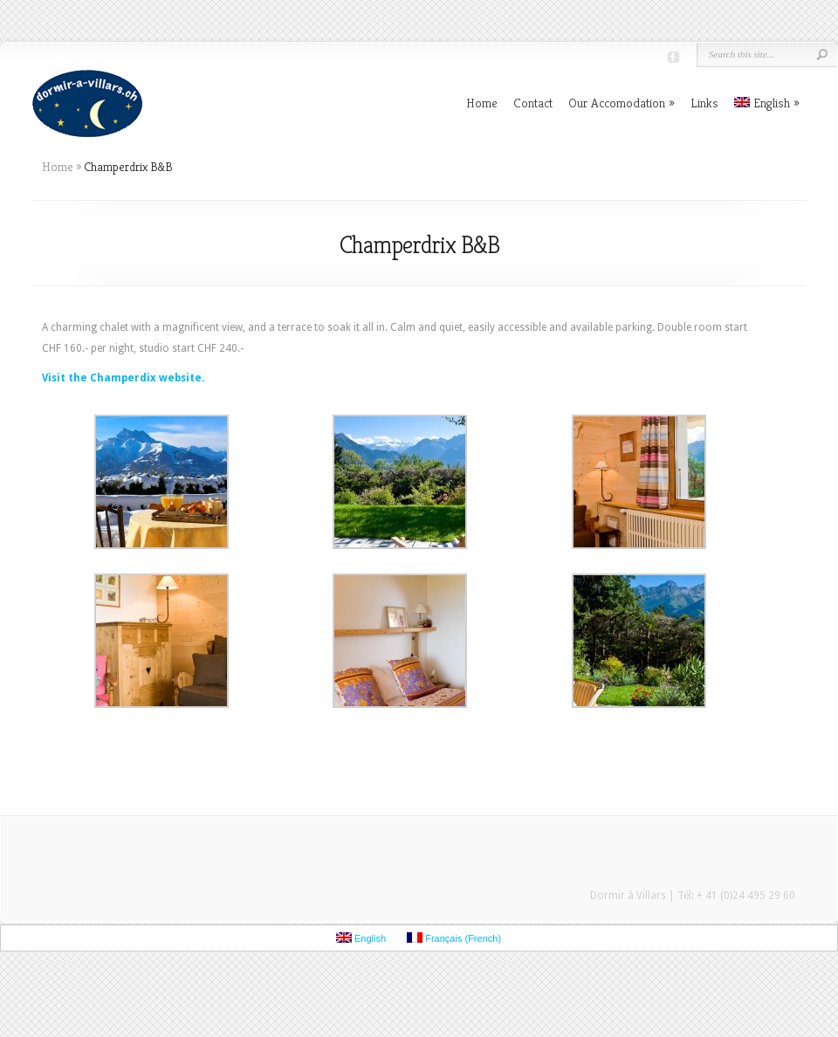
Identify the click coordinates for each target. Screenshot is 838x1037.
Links (704, 102)
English (767, 102)
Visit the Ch (73, 378)
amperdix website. (154, 378)
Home (482, 102)
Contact (533, 102)
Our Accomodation (621, 102)
